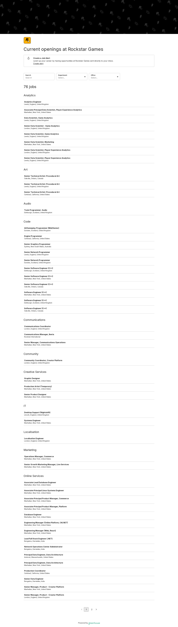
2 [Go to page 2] (91, 609)
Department (62, 75)
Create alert (38, 63)
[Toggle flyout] (85, 76)
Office (93, 75)
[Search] (39, 78)
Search (28, 75)
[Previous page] (81, 609)
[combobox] (58, 77)
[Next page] (96, 609)
